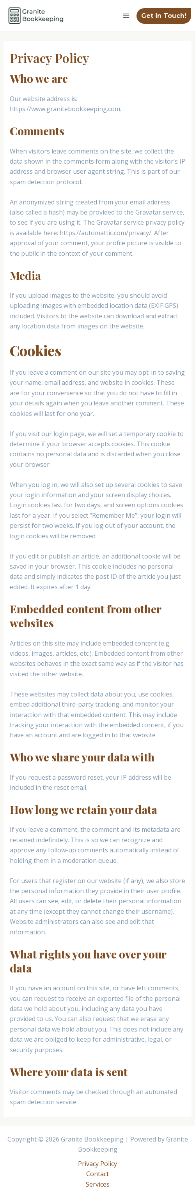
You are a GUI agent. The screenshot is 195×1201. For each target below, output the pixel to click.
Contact (97, 1174)
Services (98, 1184)
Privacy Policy (97, 1163)
